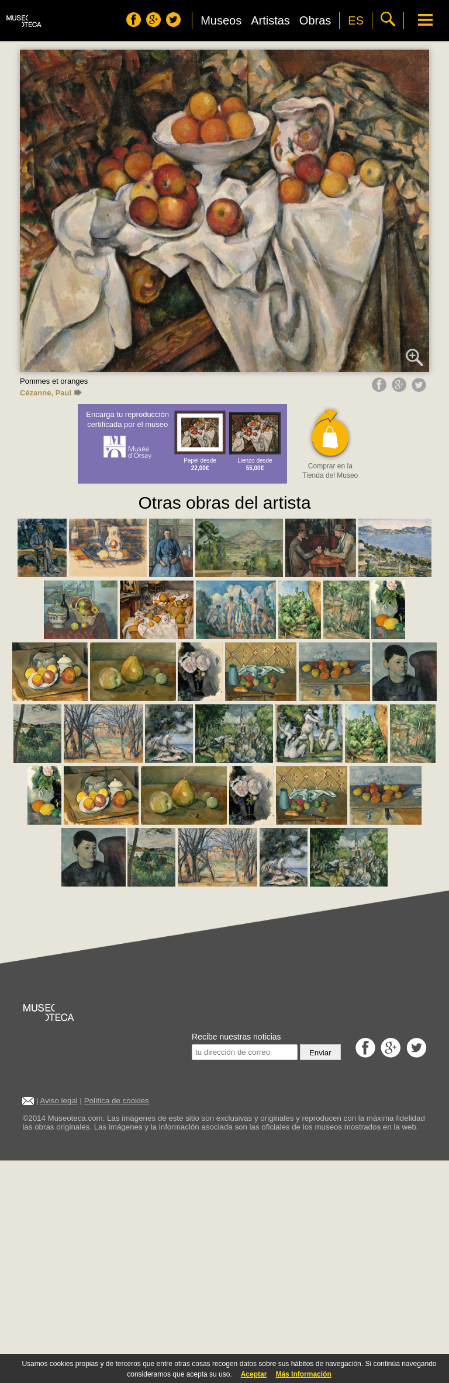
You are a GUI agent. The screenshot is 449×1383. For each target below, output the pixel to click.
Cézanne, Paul (51, 392)
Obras (315, 20)
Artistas (270, 20)
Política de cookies (116, 1100)
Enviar (320, 1052)
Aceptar (254, 1374)
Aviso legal (59, 1100)
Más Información (303, 1374)
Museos (221, 20)
